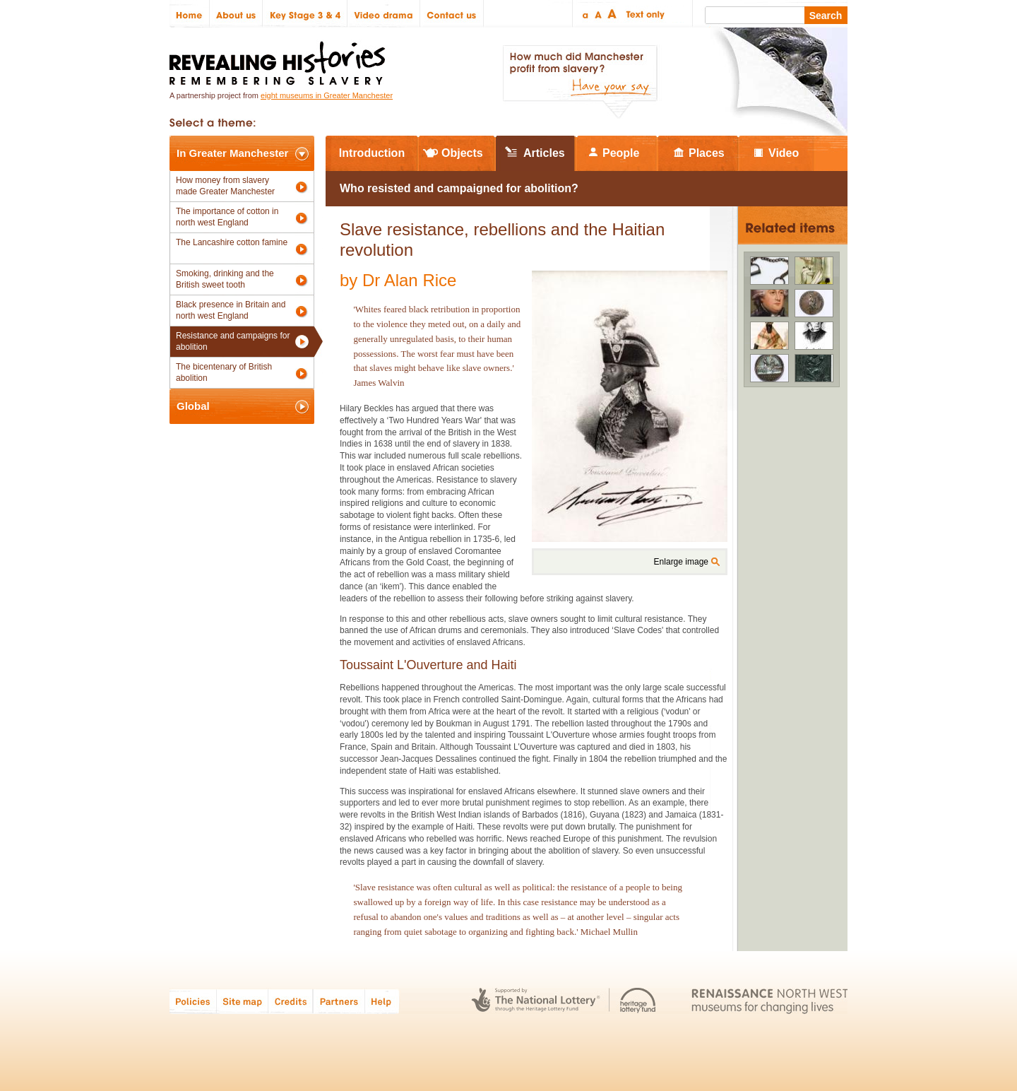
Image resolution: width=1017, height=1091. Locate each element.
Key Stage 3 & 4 (305, 14)
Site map (242, 1001)
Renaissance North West (769, 1001)
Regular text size (598, 13)
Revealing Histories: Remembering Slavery (280, 59)
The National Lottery (535, 1001)
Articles (544, 153)
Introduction (372, 153)
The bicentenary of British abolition (224, 372)
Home (190, 14)
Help (382, 1001)
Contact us (452, 14)
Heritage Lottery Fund (638, 1001)
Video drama (383, 14)
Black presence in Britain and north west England (230, 310)
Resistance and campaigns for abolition (233, 341)
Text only (643, 13)
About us (236, 14)
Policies (193, 1001)
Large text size (612, 13)
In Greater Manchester (232, 153)
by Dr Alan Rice (398, 280)
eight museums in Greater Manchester (327, 95)
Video (783, 153)
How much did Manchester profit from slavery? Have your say (580, 82)
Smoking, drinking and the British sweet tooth (225, 279)
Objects (462, 153)
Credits (290, 1001)
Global (193, 406)
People (620, 153)
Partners (339, 1001)
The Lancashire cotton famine (231, 242)
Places (707, 153)
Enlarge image (681, 562)
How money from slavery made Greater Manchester (225, 185)
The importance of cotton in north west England (227, 217)
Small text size (584, 13)
